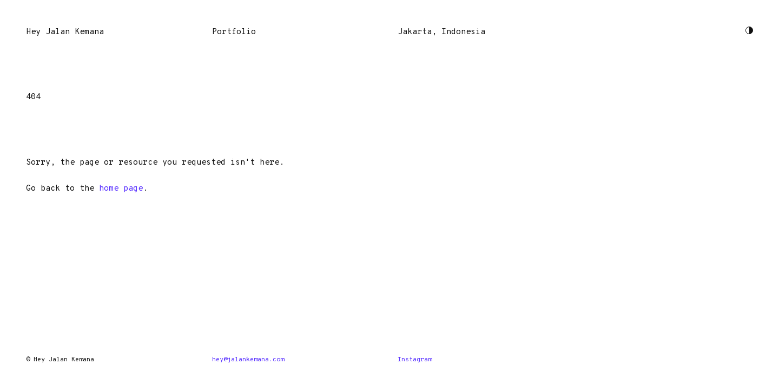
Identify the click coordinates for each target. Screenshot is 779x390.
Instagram (415, 359)
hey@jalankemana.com (248, 359)
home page (121, 189)
